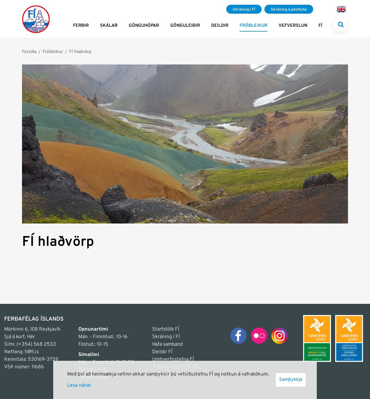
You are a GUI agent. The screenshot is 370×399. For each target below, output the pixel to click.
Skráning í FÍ (166, 337)
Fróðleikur (53, 52)
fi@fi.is (32, 352)
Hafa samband (167, 344)
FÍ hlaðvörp (80, 52)
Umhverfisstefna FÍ (173, 359)
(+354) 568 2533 (36, 344)
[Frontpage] (36, 19)
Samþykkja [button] (290, 380)
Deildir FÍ (162, 352)
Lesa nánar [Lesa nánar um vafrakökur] (79, 385)
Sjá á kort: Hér (19, 337)
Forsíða (29, 52)
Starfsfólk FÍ (165, 329)
